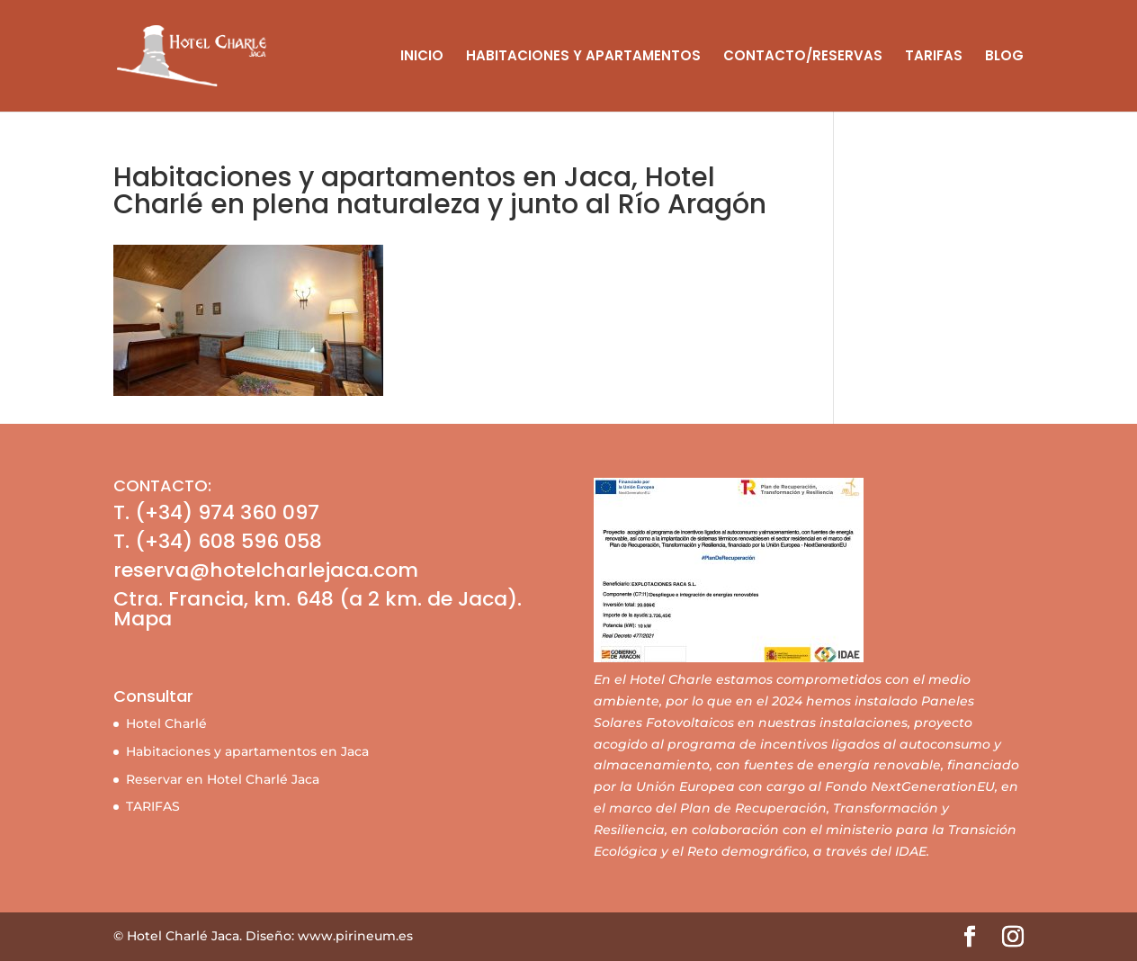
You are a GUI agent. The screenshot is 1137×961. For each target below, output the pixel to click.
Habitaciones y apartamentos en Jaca (247, 751)
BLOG (1004, 57)
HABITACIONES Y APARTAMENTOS (583, 57)
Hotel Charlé (166, 723)
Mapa (142, 619)
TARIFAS (933, 57)
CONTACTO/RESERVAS (802, 57)
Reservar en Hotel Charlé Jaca (222, 779)
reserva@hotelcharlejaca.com (265, 570)
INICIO (421, 57)
